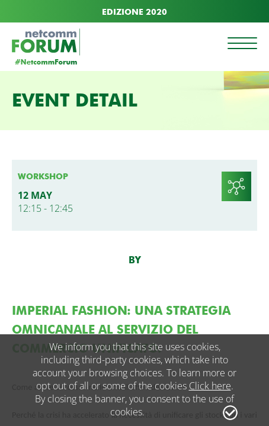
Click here (210, 385)
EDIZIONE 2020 (134, 12)
